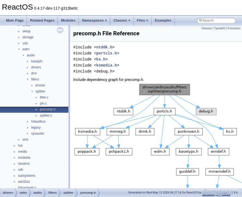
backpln (36, 61)
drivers (36, 67)
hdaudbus (38, 121)
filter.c (44, 97)
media (22, 151)
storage (27, 37)
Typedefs (220, 28)
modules (24, 158)
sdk (20, 170)
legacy (36, 127)
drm (34, 73)
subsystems (26, 176)
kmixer (40, 85)
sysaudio (37, 133)
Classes (121, 20)
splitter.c (46, 115)
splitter (40, 91)
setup (26, 31)
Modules (68, 20)
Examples (163, 20)
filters (35, 79)
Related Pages (42, 20)
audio (31, 55)
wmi (25, 139)
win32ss (24, 182)
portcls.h (106, 53)
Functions (234, 28)
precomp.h (48, 109)
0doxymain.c (27, 188)
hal (20, 145)
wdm (25, 49)
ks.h (101, 59)
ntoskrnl (24, 164)
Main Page (15, 20)
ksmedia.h (106, 65)
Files (142, 20)
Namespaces (94, 20)
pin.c (43, 103)
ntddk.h (104, 47)
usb (25, 43)
